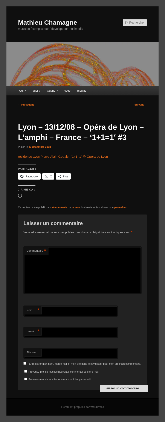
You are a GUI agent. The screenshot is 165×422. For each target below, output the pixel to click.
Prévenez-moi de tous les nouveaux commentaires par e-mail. (64, 371)
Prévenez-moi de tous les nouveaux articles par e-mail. (60, 379)
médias (81, 90)
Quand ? (52, 90)
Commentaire (36, 251)
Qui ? (22, 90)
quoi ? (36, 90)
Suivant (140, 104)
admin (76, 207)
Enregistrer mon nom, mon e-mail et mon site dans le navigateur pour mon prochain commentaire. (85, 363)
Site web (31, 352)
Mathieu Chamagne (47, 22)
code (67, 90)
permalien (120, 207)
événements (59, 207)
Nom (32, 310)
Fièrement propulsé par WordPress (82, 406)
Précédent (26, 104)
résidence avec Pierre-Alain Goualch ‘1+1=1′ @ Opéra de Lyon (63, 156)
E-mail (32, 331)
